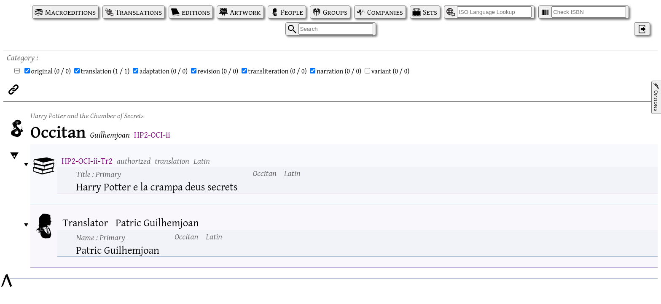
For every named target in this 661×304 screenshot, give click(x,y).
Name (100, 237)
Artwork (245, 12)
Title (98, 174)
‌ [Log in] (642, 28)
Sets (430, 12)
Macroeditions (70, 12)
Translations (139, 12)
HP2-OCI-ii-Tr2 (87, 161)
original (51, 71)
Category (21, 57)
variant (390, 71)
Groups (335, 12)
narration (339, 71)
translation (105, 71)
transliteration (277, 71)
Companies (385, 12)
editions (196, 12)
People (292, 12)
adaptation (164, 71)
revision (218, 71)
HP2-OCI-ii (152, 134)
